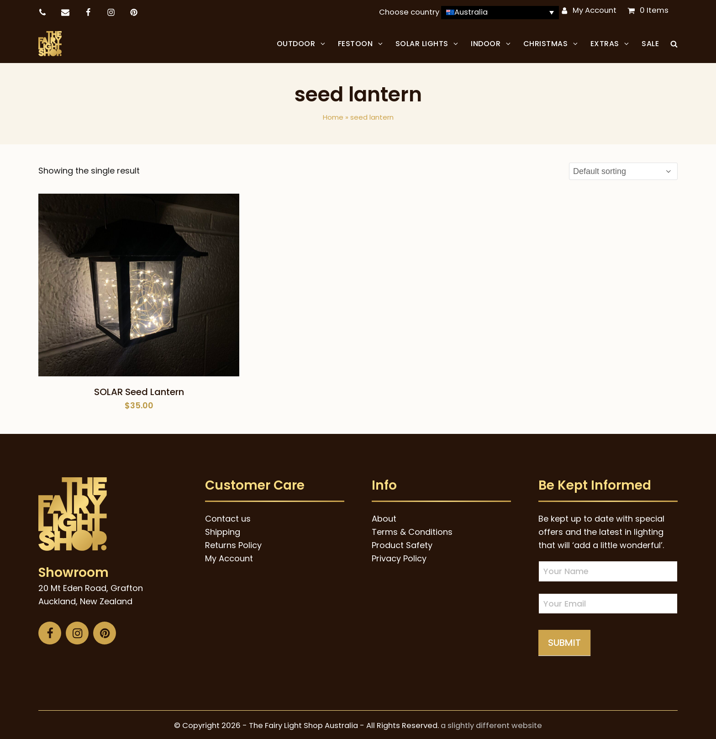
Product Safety (402, 543)
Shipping (222, 529)
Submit (564, 640)
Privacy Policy (399, 556)
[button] (674, 42)
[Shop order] (623, 169)
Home (333, 115)
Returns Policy (233, 543)
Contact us (228, 516)
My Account (594, 10)
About (384, 516)
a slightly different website (491, 723)
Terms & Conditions (412, 529)
